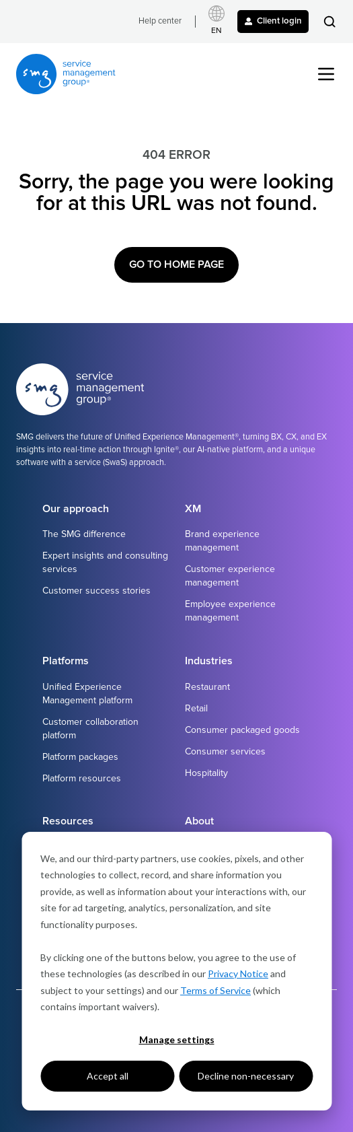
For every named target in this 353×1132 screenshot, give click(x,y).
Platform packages (80, 757)
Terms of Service (215, 990)
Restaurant (207, 687)
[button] (329, 21)
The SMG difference (84, 534)
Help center (160, 21)
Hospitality (206, 773)
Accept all (107, 1076)
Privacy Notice (238, 973)
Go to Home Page (176, 264)
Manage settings (176, 1039)
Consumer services (225, 751)
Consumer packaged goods (242, 730)
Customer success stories (96, 590)
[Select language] (216, 21)
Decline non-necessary (246, 1076)
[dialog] (176, 971)
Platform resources (81, 778)
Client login (273, 20)
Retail (196, 708)
